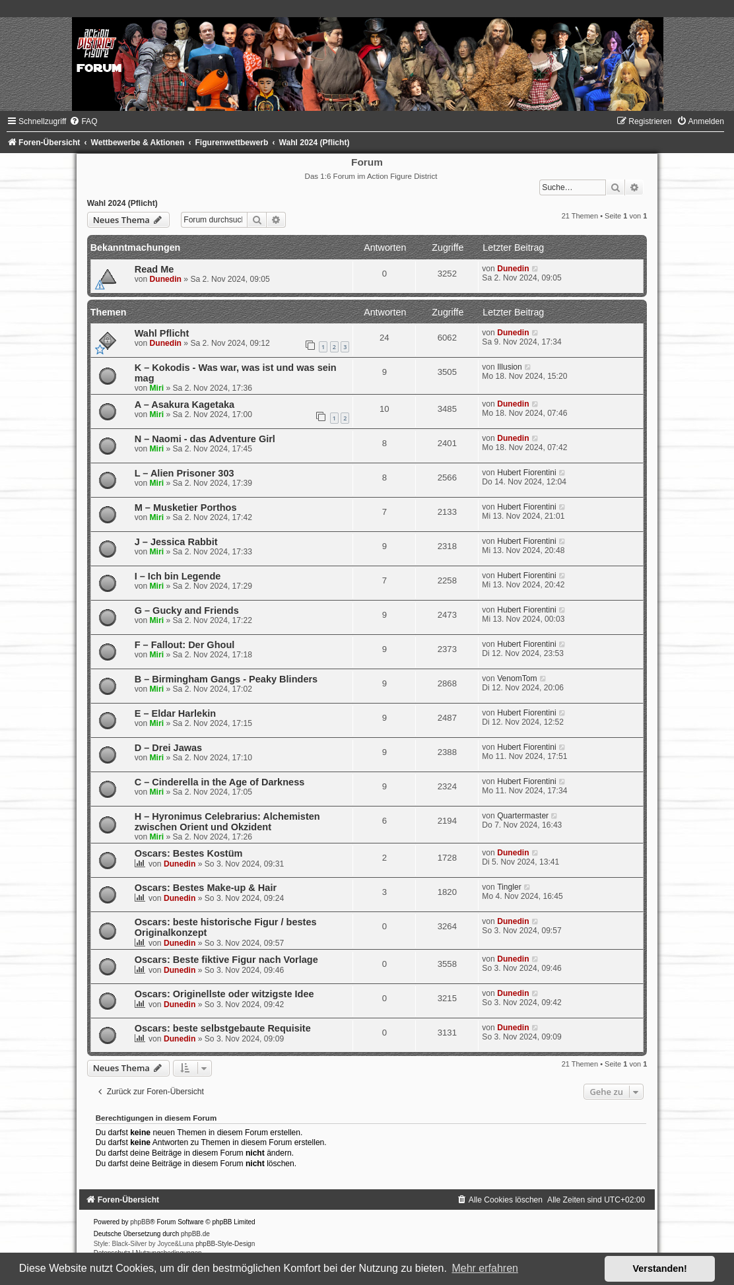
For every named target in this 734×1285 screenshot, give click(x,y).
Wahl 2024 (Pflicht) (122, 203)
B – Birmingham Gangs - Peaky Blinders (226, 679)
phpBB (140, 1222)
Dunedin (166, 279)
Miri (157, 388)
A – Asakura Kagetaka (184, 404)
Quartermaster (523, 815)
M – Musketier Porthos (186, 507)
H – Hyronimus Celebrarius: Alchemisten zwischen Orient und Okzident (227, 821)
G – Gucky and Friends (187, 610)
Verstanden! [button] (660, 1268)
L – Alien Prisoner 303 (184, 473)
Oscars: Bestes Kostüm (189, 853)
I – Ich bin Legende (178, 576)
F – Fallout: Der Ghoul (185, 645)
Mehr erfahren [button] (484, 1268)
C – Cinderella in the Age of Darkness (220, 782)
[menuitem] (83, 121)
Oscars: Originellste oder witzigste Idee (224, 994)
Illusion (509, 367)
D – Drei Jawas (168, 747)
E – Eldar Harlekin (175, 713)
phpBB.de (195, 1233)
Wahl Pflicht (162, 333)
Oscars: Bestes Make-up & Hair (206, 887)
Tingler (509, 887)
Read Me (154, 269)
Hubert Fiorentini (526, 472)
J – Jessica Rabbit (176, 542)
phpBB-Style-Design (225, 1243)
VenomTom (517, 678)
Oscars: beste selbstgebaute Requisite (223, 1028)
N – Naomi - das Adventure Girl (205, 439)
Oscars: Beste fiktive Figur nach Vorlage (226, 959)
